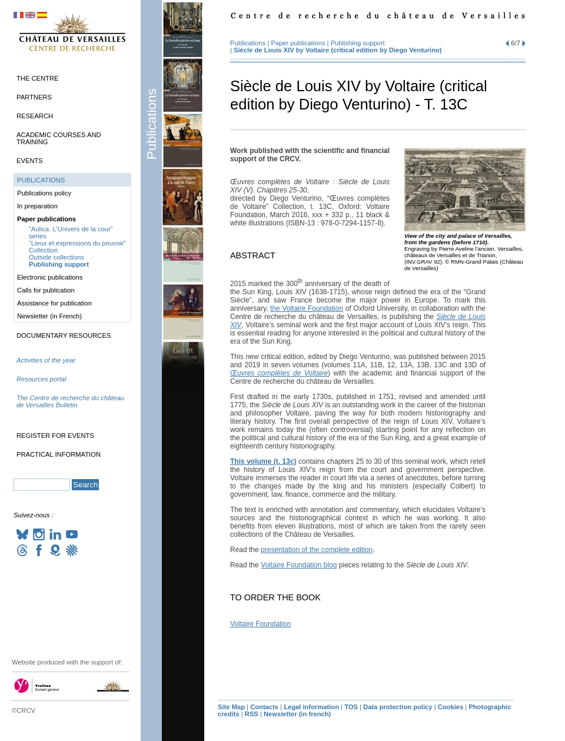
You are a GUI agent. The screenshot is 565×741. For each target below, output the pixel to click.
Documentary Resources (63, 335)
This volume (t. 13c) (263, 461)
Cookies (451, 706)
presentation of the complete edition (317, 550)
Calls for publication (46, 290)
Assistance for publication (54, 303)
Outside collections (56, 257)
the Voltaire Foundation (306, 308)
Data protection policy (398, 706)
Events (29, 160)
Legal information (311, 706)
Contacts (264, 706)
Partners (34, 97)
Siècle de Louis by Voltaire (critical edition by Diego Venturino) (338, 50)
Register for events (55, 435)
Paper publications (299, 42)
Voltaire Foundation (260, 624)
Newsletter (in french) (297, 713)
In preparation (37, 206)
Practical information (58, 454)
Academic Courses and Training (58, 138)
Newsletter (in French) (49, 316)
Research (34, 115)
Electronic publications (49, 277)
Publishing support (358, 42)
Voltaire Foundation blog (299, 565)
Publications (151, 124)
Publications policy (44, 193)
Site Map (231, 706)
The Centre (37, 78)
